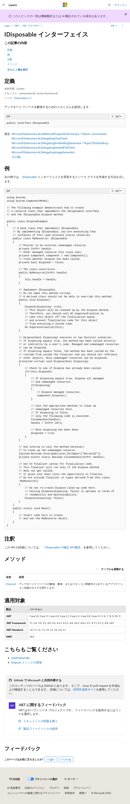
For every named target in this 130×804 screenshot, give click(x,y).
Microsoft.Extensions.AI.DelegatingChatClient (39, 138)
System (20, 88)
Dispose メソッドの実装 (26, 662)
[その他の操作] (122, 26)
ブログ (53, 787)
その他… (17, 157)
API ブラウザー (31, 25)
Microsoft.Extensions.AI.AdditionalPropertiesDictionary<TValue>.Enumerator (59, 134)
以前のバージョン (35, 787)
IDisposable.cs (21, 98)
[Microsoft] (65, 5)
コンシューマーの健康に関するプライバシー (32, 793)
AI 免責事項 (13, 787)
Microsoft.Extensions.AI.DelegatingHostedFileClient (43, 147)
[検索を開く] (109, 5)
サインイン (120, 4)
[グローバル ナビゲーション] (3, 5)
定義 (9, 49)
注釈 (9, 59)
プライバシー (80, 787)
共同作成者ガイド (84, 689)
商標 (81, 793)
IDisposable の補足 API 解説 (62, 547)
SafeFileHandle (20, 658)
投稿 (66, 787)
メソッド (12, 64)
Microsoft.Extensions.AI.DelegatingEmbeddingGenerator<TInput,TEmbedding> (60, 143)
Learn (7, 25)
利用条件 (70, 793)
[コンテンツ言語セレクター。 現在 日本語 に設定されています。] (14, 779)
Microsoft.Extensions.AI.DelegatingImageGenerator (43, 152)
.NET (16, 25)
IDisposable (29, 177)
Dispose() (11, 584)
